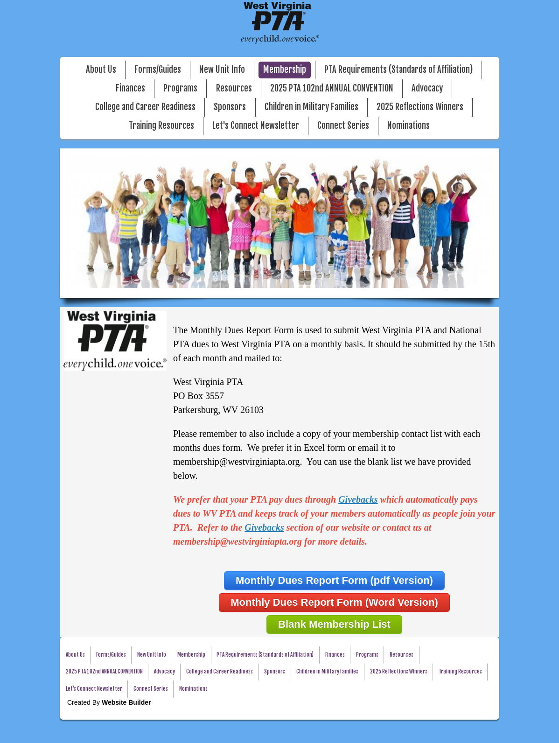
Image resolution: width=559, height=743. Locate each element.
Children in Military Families (311, 107)
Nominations (408, 125)
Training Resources (161, 125)
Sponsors (230, 107)
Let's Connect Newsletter (255, 125)
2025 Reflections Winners (420, 107)
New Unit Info (222, 69)
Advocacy (427, 88)
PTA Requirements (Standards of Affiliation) (398, 69)
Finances (130, 88)
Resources (234, 88)
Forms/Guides (157, 69)
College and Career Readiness (145, 107)
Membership (284, 69)
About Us (101, 69)
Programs (180, 88)
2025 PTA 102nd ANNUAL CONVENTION (331, 88)
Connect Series (343, 125)
